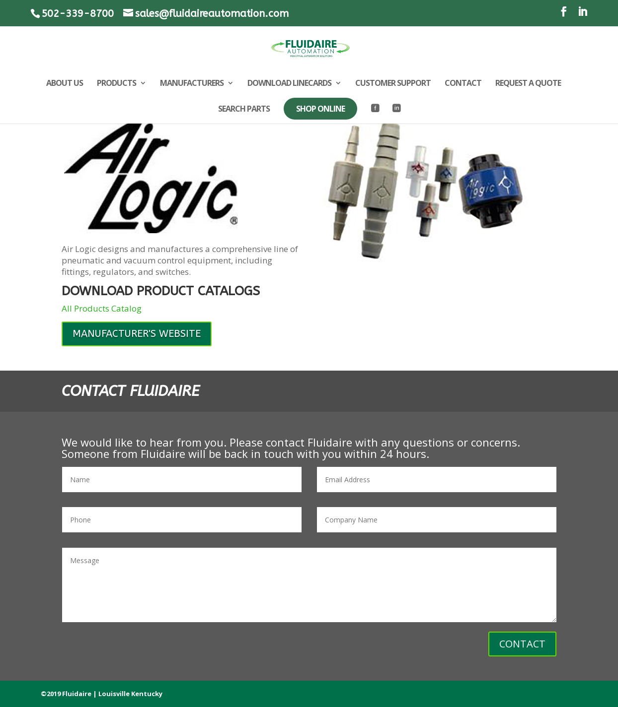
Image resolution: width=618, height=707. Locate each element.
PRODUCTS (116, 83)
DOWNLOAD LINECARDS (289, 83)
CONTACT (463, 83)
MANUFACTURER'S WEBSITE (137, 333)
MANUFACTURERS (192, 83)
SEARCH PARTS (244, 109)
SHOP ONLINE (320, 108)
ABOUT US (64, 83)
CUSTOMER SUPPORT (393, 83)
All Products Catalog (102, 308)
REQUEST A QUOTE (528, 83)
